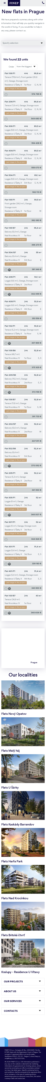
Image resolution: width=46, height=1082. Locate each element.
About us (10, 991)
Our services (13, 1001)
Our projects (13, 982)
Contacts (11, 1011)
